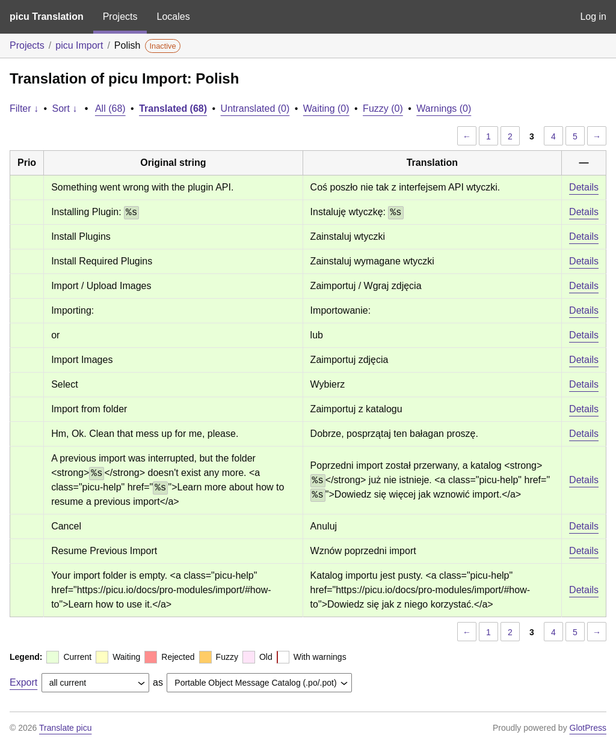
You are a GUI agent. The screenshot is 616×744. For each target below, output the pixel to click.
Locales (172, 16)
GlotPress (588, 728)
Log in (593, 16)
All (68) (110, 108)
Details (584, 187)
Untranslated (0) (255, 108)
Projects (120, 16)
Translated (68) (173, 108)
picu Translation (47, 16)
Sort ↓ (65, 108)
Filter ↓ (24, 108)
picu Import (79, 45)
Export (23, 682)
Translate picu (65, 728)
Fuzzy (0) (383, 108)
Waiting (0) (326, 108)
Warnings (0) (443, 108)
